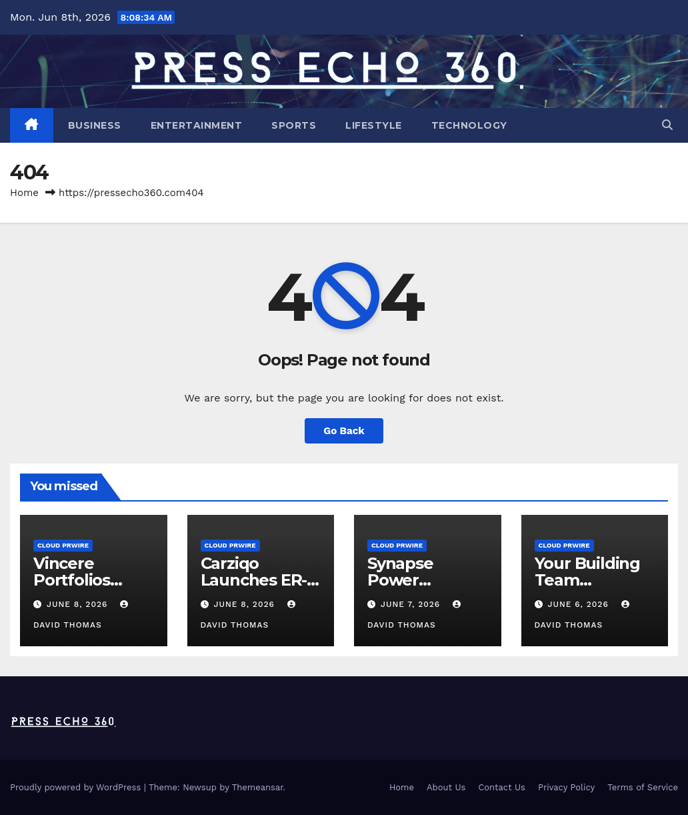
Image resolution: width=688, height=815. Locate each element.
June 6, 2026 (579, 604)
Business (94, 125)
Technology (469, 125)
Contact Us (501, 787)
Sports (293, 125)
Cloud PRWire (63, 545)
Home (24, 193)
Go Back (344, 431)
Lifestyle (373, 125)
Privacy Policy (566, 787)
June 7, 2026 (412, 604)
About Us (446, 787)
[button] (667, 125)
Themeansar (257, 787)
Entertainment (197, 125)
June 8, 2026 (79, 604)
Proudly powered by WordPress (77, 787)
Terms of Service (642, 787)
